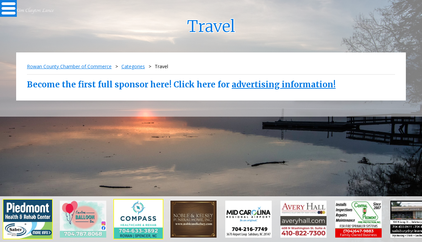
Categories (133, 66)
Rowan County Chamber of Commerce (69, 66)
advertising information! (284, 84)
